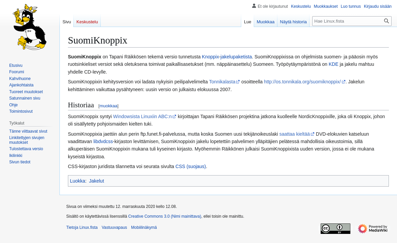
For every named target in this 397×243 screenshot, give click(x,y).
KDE (334, 64)
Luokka (77, 181)
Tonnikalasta (222, 81)
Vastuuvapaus (114, 227)
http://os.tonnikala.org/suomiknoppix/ (302, 81)
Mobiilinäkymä (144, 227)
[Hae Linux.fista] (352, 21)
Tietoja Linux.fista (82, 227)
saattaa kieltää (294, 134)
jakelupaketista (236, 56)
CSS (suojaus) (190, 166)
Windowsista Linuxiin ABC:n (142, 116)
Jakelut (96, 181)
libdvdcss (103, 141)
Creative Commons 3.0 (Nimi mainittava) (164, 216)
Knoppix (210, 56)
